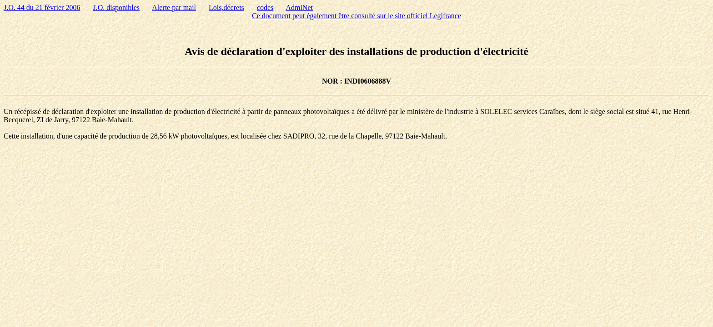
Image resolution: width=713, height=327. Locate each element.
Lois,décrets (226, 7)
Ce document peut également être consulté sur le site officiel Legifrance (356, 16)
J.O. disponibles (116, 7)
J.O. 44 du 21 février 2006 (42, 7)
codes (265, 7)
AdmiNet (299, 7)
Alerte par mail (174, 7)
